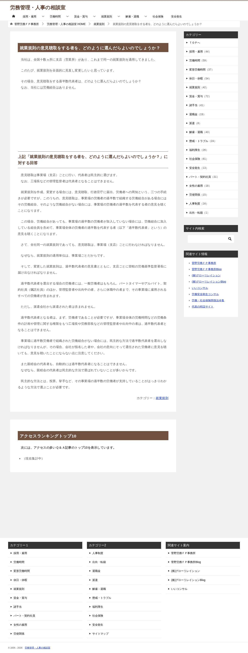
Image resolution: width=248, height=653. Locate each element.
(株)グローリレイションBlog (209, 281)
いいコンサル (200, 288)
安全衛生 (176, 16)
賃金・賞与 (81, 16)
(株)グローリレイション (206, 275)
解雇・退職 (132, 16)
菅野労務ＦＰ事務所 (204, 263)
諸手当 (193, 105)
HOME (66, 24)
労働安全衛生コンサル (205, 294)
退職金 (193, 114)
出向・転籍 (196, 212)
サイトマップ (100, 633)
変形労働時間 (197, 69)
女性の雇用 (196, 185)
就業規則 (106, 16)
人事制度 (194, 203)
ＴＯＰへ (194, 42)
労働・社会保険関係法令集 (208, 300)
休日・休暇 (196, 78)
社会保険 (158, 16)
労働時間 (55, 16)
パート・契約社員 (200, 176)
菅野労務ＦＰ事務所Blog (207, 269)
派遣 (192, 123)
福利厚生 (194, 149)
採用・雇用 (29, 16)
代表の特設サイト (202, 306)
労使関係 (194, 194)
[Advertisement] (93, 122)
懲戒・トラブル (198, 141)
